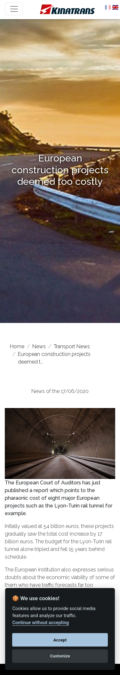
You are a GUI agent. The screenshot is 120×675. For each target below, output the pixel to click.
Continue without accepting (40, 622)
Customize (60, 656)
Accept (60, 640)
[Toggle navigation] (14, 9)
